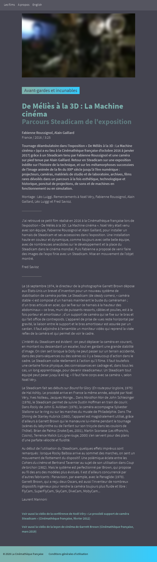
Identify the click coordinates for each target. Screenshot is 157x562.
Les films (9, 5)
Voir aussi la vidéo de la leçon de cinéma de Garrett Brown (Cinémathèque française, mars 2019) (78, 529)
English (37, 5)
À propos (23, 5)
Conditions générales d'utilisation (68, 554)
